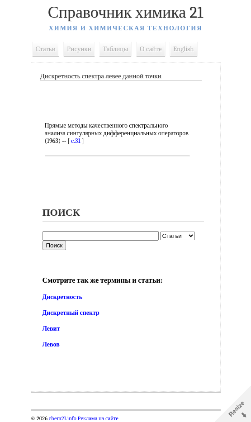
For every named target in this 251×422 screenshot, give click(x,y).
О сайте (151, 49)
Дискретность (62, 297)
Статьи (46, 49)
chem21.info (62, 418)
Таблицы (115, 49)
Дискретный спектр (71, 313)
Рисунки (79, 49)
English (183, 49)
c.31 (75, 141)
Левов (51, 344)
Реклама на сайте (97, 418)
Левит (51, 328)
